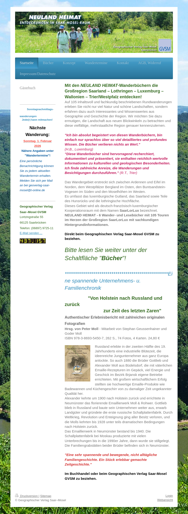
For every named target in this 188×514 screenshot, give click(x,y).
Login (169, 495)
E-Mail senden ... (31, 233)
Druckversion (27, 496)
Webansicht (165, 500)
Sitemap (45, 496)
